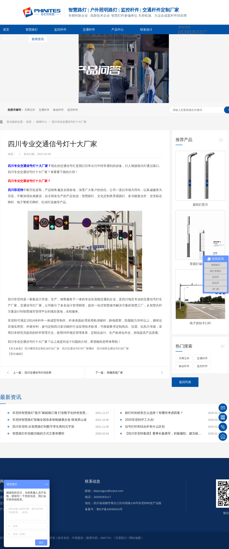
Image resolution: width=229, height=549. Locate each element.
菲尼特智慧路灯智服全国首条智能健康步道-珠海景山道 (49, 419)
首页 (6, 29)
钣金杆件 (58, 109)
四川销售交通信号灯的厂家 (113, 348)
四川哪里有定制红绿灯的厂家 (42, 348)
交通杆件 (89, 29)
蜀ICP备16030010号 (109, 509)
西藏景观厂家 (115, 372)
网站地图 (135, 537)
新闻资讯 (38, 39)
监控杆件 (60, 29)
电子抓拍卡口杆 (200, 323)
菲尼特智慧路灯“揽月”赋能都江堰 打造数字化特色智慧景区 (50, 412)
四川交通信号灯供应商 (38, 372)
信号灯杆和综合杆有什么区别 (145, 426)
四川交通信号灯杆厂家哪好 (78, 348)
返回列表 (185, 382)
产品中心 (117, 29)
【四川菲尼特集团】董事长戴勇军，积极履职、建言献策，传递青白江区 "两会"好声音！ (163, 433)
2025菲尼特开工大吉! (139, 419)
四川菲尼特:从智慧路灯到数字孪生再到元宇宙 (43, 426)
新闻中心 (42, 121)
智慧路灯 (32, 29)
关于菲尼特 (68, 39)
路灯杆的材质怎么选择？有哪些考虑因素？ (154, 412)
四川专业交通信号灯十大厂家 (69, 121)
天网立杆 (29, 109)
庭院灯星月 (200, 204)
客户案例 (9, 39)
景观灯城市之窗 (200, 264)
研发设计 (146, 29)
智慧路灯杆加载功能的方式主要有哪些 (38, 433)
